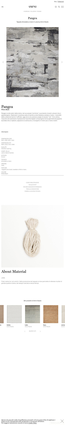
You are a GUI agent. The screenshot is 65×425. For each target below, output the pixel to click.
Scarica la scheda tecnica (32, 191)
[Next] (62, 62)
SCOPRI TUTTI (32, 331)
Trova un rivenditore (32, 189)
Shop (55, 1)
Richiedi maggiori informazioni (32, 187)
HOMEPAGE (26, 11)
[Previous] (3, 62)
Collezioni (33, 11)
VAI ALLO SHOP (32, 184)
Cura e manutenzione (32, 182)
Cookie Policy (33, 423)
